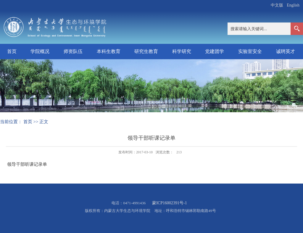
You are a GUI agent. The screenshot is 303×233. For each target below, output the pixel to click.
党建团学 (214, 51)
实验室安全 (250, 51)
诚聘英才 (285, 51)
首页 (12, 51)
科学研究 (181, 51)
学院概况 (39, 51)
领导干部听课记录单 (27, 164)
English (293, 5)
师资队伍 (73, 51)
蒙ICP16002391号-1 (169, 203)
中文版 (277, 5)
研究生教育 (146, 51)
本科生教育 (108, 51)
